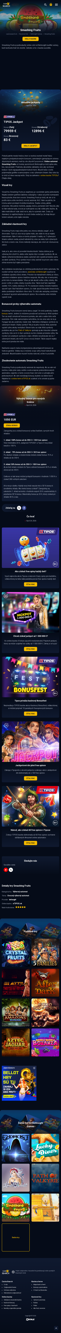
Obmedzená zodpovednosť (12, 1293)
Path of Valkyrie (24, 330)
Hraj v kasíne (30, 39)
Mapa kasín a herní (39, 1284)
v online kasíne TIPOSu (48, 175)
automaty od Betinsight (37, 272)
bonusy (5, 313)
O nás (6, 1284)
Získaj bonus (12, 425)
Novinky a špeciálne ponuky (12, 1308)
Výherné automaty (39, 1300)
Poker (35, 1305)
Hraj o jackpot (30, 146)
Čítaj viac (30, 584)
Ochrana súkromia (10, 1290)
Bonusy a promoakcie (40, 1287)
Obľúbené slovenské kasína (12, 1300)
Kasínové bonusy (9, 1303)
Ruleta (35, 1303)
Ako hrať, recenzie (39, 1308)
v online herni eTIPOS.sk (20, 378)
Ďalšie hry (15, 1237)
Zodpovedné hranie (10, 1287)
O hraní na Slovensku (40, 1290)
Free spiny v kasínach (11, 1305)
